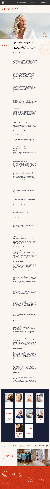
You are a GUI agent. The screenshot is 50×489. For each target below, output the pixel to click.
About (27, 2)
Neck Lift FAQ (28, 433)
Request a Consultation (44, 2)
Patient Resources (4, 476)
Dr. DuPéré (21, 264)
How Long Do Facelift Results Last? (28, 404)
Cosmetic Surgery (19, 2)
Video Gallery (4, 475)
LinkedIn (20, 476)
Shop (34, 2)
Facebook (20, 473)
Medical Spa (24, 2)
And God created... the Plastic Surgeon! (29, 420)
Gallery (32, 2)
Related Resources (13, 474)
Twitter (20, 474)
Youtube (20, 475)
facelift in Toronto (18, 60)
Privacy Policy (13, 473)
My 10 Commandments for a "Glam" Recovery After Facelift (39, 405)
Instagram (20, 477)
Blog (29, 2)
